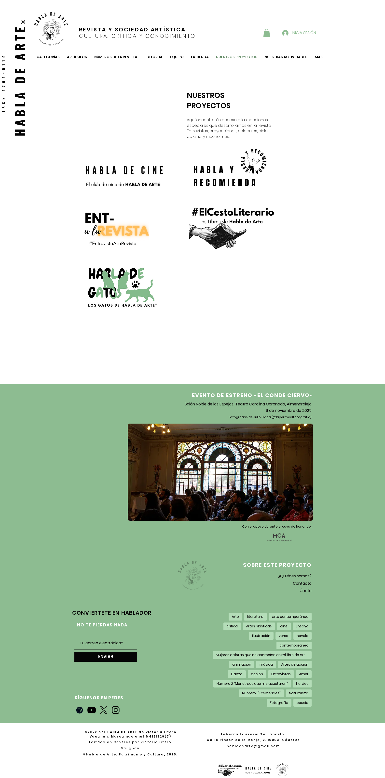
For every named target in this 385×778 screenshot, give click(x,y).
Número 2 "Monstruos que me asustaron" (252, 683)
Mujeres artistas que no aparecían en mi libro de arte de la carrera (264, 654)
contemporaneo (294, 645)
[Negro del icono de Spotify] (79, 710)
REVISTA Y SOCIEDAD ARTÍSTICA (132, 29)
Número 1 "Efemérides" (261, 693)
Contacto (302, 583)
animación (241, 664)
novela (302, 635)
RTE (19, 38)
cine (284, 626)
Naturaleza (298, 693)
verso (283, 635)
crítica (232, 626)
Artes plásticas (259, 626)
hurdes (302, 683)
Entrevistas (281, 674)
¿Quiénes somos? (295, 576)
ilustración (261, 635)
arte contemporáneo (290, 616)
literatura (255, 616)
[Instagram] (115, 710)
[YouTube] (91, 710)
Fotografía (279, 702)
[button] (266, 33)
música (266, 664)
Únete (306, 591)
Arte (235, 616)
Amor (303, 674)
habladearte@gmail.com (253, 746)
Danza (237, 674)
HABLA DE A (19, 93)
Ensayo (302, 626)
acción (257, 674)
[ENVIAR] (105, 657)
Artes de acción (294, 664)
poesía (302, 702)
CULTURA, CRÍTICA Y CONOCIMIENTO (137, 36)
